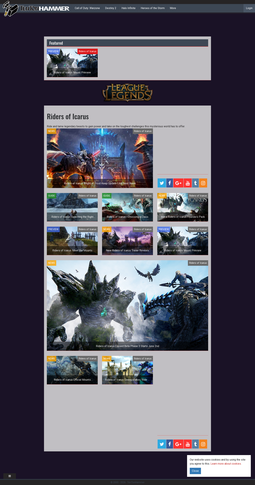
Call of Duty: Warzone (87, 8)
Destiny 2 (110, 8)
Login (249, 8)
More (173, 8)
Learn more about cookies (225, 463)
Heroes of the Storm (153, 8)
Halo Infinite (128, 8)
